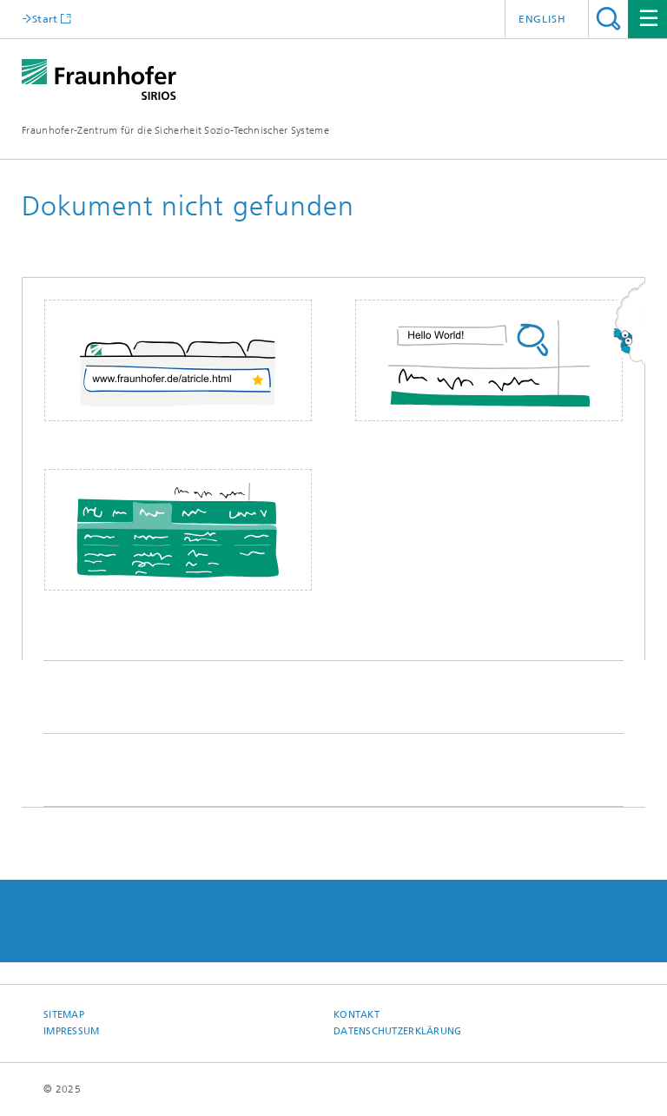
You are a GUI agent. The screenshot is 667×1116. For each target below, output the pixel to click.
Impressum (71, 1031)
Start (45, 18)
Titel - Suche (608, 18)
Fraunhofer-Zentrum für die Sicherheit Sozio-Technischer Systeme (175, 130)
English (542, 19)
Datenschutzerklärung (398, 1031)
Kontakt (357, 1014)
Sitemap (63, 1014)
